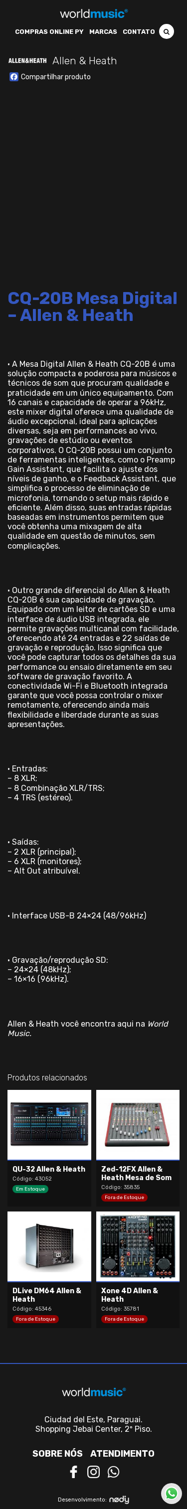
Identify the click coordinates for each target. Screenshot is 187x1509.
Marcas (103, 31)
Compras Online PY (49, 31)
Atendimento (122, 1453)
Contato (139, 31)
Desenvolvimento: (93, 1500)
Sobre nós (57, 1453)
